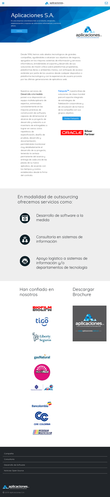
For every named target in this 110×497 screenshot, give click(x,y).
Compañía (9, 453)
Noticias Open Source (14, 470)
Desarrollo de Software (14, 465)
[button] (19, 31)
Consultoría (9, 459)
